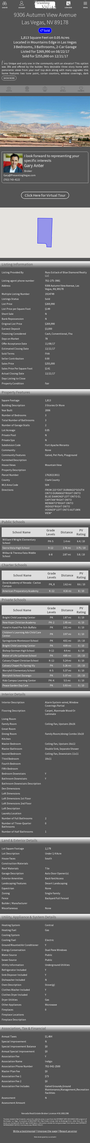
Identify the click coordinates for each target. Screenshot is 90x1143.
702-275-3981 (52, 280)
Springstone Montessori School (20, 640)
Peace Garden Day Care (15, 685)
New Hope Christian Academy (19, 622)
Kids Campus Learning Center (19, 680)
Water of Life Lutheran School (19, 655)
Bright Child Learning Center (18, 617)
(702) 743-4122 (11, 179)
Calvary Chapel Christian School (20, 660)
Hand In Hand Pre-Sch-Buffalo (19, 627)
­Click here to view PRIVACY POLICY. (31, 1125)
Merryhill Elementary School (18, 670)
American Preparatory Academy (20, 591)
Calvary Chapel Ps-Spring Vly (18, 665)
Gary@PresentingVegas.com (19, 175)
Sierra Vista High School (16, 547)
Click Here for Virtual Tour (45, 195)
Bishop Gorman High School (18, 650)
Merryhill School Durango (16, 675)
